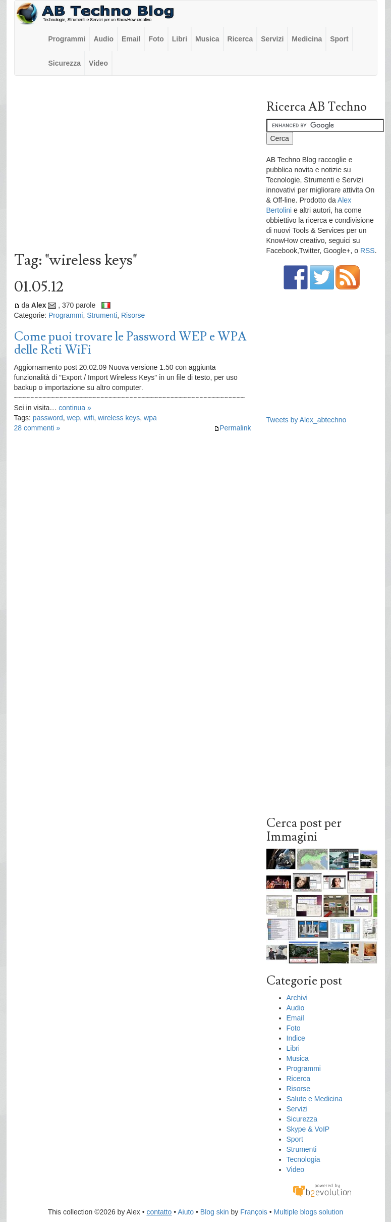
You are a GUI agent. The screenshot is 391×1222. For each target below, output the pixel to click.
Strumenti (102, 315)
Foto (155, 39)
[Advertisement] (132, 166)
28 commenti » (37, 428)
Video (98, 63)
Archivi (297, 998)
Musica (207, 39)
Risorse (133, 315)
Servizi (272, 39)
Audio (103, 39)
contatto (159, 1212)
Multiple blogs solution (309, 1212)
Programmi (67, 39)
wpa (150, 418)
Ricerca (240, 39)
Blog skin (214, 1212)
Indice (296, 1038)
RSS (367, 251)
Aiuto (186, 1212)
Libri (179, 39)
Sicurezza (64, 63)
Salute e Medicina (315, 1099)
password (48, 418)
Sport (339, 39)
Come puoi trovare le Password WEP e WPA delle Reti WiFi (130, 343)
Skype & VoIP (308, 1129)
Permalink (232, 428)
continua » (75, 408)
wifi (89, 418)
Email (131, 39)
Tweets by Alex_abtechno (306, 420)
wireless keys (119, 418)
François (253, 1212)
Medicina (307, 39)
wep (73, 418)
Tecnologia (303, 1159)
